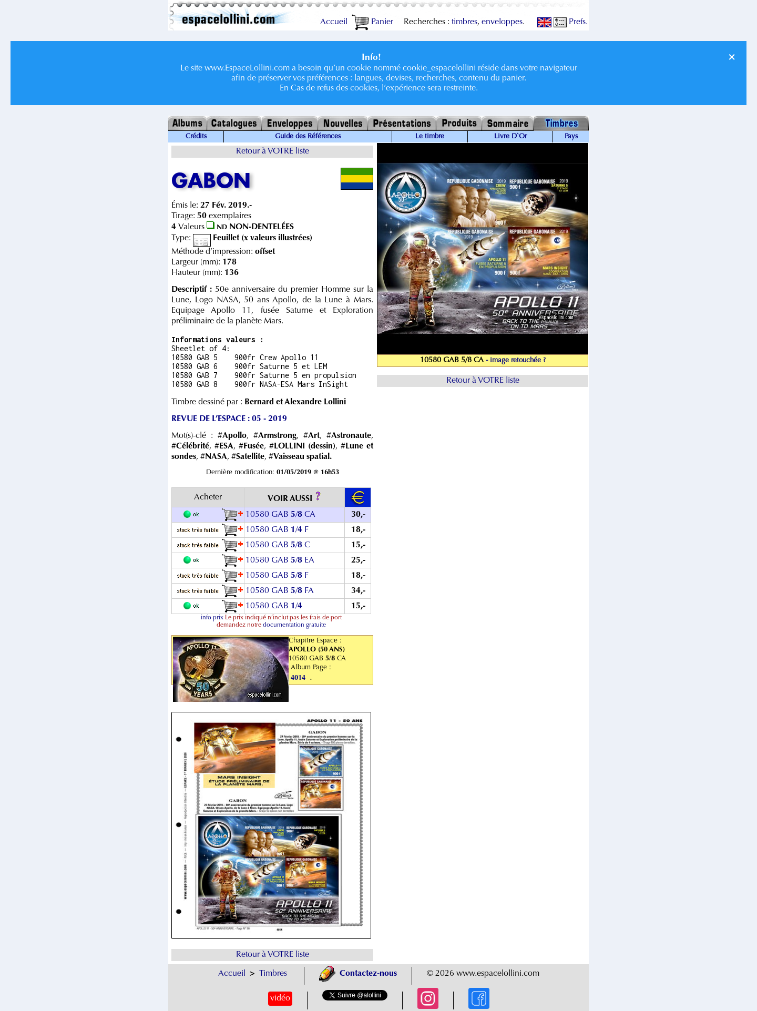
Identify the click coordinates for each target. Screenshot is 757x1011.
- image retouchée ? (516, 360)
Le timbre (429, 136)
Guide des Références (308, 136)
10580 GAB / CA (280, 514)
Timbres (273, 973)
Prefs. (571, 22)
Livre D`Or (510, 136)
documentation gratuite (294, 625)
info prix (212, 618)
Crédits (196, 136)
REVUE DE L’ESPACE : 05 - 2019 (229, 419)
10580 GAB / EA (279, 560)
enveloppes (502, 22)
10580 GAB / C (277, 545)
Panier (372, 22)
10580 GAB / (274, 606)
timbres (464, 22)
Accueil (334, 22)
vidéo (280, 998)
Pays (571, 136)
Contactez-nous (358, 973)
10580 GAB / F (277, 530)
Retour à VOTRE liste (272, 151)
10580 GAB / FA (279, 591)
